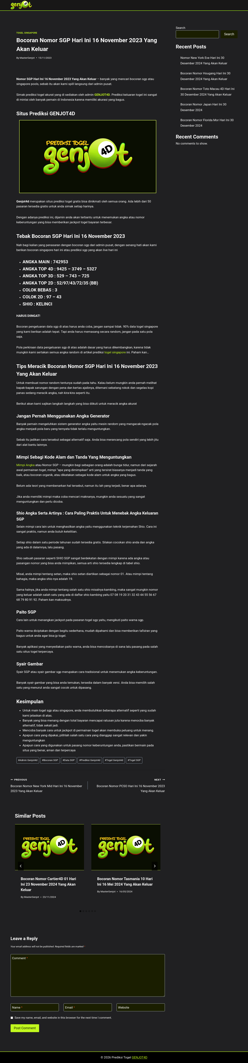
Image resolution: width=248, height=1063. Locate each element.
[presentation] (49, 847)
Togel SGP (134, 760)
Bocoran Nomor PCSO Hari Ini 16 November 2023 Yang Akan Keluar (128, 785)
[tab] (80, 911)
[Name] (35, 1007)
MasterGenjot (27, 57)
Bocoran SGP (50, 760)
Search (180, 28)
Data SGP (69, 760)
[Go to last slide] (21, 866)
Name (17, 1007)
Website (123, 1007)
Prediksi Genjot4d (89, 760)
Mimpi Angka (25, 465)
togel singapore (115, 352)
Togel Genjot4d (114, 760)
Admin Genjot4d (27, 760)
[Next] (155, 866)
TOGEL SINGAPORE (26, 33)
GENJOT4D (102, 94)
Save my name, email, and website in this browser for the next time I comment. (63, 1017)
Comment (20, 958)
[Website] (141, 1007)
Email (70, 1007)
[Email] (88, 1007)
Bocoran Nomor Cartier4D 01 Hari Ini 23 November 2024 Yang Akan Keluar (48, 884)
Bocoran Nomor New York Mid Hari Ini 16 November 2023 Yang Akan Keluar (48, 785)
